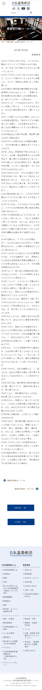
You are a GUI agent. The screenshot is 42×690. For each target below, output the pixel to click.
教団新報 (28, 574)
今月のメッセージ (32, 578)
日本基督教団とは (9, 565)
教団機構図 (7, 597)
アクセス (7, 647)
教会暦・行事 (30, 619)
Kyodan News (30, 586)
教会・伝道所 (8, 619)
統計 (5, 605)
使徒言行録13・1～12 (16, 480)
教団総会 (7, 601)
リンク (27, 629)
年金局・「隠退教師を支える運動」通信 (32, 644)
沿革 (5, 582)
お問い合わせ (30, 650)
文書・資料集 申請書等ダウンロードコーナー (32, 635)
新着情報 (26, 565)
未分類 (17, 522)
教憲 (5, 578)
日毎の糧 (17, 508)
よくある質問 (8, 633)
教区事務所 (7, 623)
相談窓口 (7, 637)
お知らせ (28, 570)
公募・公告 (29, 590)
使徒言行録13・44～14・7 (25, 489)
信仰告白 (7, 574)
